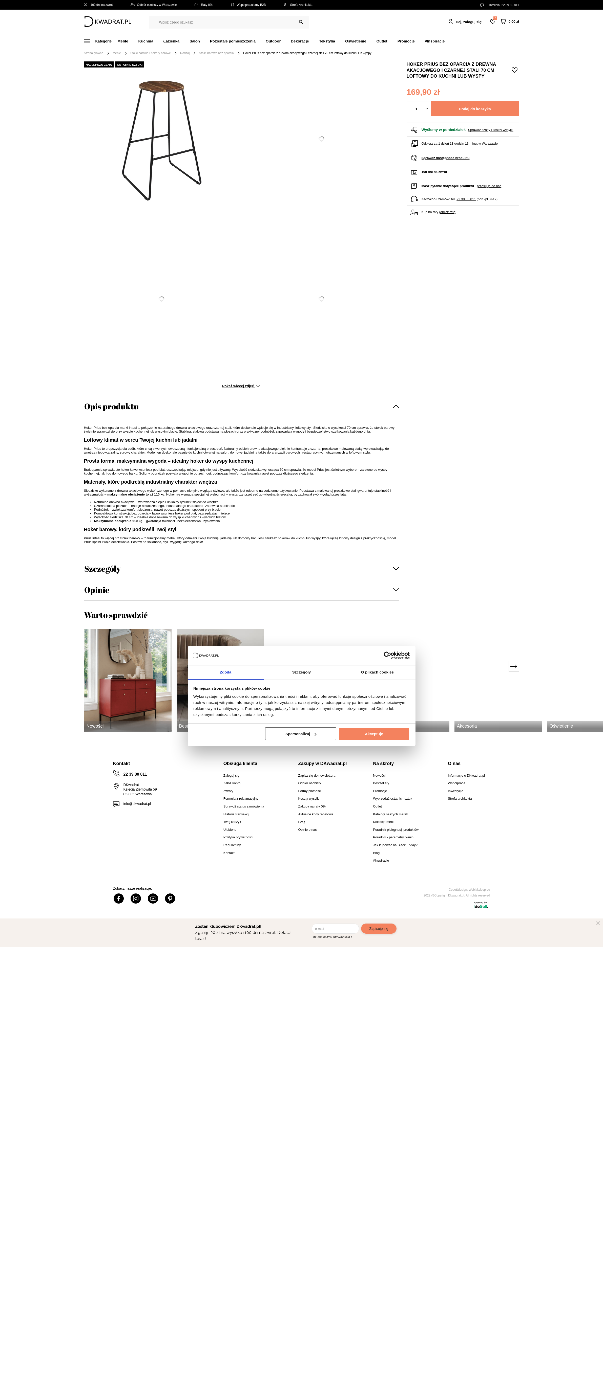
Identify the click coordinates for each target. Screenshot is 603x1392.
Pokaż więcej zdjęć (241, 386)
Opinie (97, 589)
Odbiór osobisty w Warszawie (154, 5)
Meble (122, 41)
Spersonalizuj (300, 734)
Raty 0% (204, 5)
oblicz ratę (447, 212)
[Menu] (101, 41)
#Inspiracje (435, 41)
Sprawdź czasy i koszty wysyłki (490, 130)
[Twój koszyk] (510, 21)
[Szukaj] (301, 22)
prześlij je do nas (489, 186)
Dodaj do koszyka (475, 109)
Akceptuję (374, 734)
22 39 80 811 (510, 5)
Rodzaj (185, 53)
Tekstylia (327, 41)
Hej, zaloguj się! (469, 22)
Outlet (381, 41)
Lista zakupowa (495, 18)
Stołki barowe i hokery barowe (150, 53)
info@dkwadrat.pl (137, 804)
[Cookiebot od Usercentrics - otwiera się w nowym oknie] (387, 655)
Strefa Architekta (298, 5)
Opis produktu (111, 406)
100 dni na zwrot (98, 5)
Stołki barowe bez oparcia (216, 53)
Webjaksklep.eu (479, 889)
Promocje (406, 41)
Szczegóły (102, 568)
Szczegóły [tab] (301, 672)
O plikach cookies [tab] (377, 672)
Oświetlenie (355, 41)
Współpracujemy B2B (248, 5)
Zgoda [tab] (226, 672)
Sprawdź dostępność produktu (446, 158)
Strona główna (93, 53)
